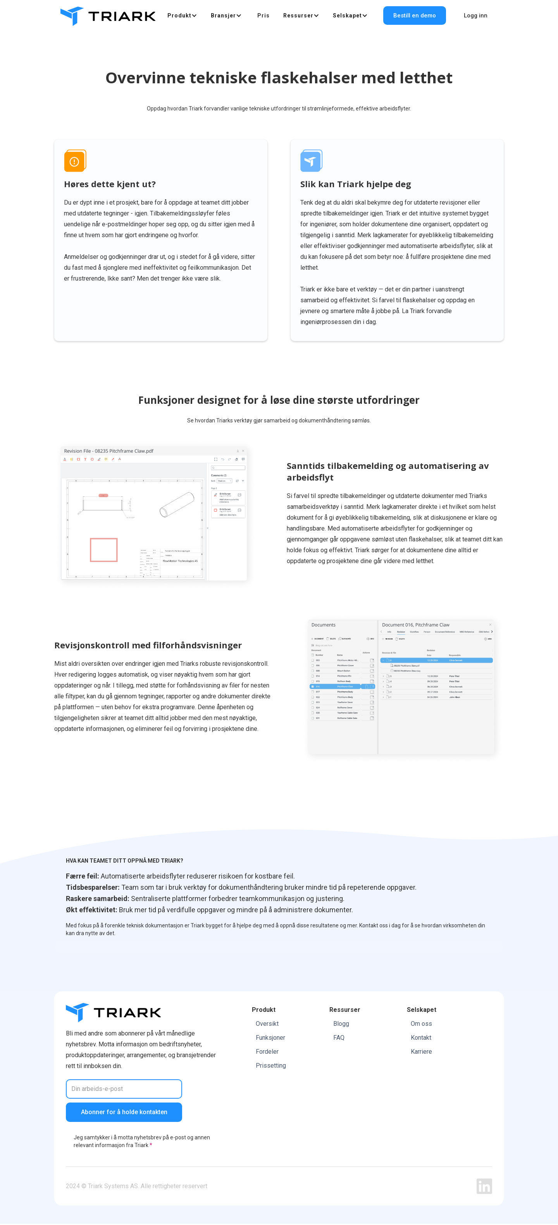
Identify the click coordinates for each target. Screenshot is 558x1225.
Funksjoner (270, 1038)
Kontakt (421, 1038)
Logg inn (475, 15)
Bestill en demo (414, 15)
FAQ (338, 1038)
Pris (263, 15)
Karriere (421, 1052)
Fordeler (267, 1052)
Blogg (341, 1024)
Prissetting (271, 1066)
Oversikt (267, 1024)
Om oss (421, 1024)
